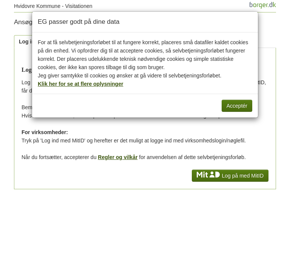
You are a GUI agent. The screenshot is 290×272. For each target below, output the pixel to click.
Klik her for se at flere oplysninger (80, 84)
